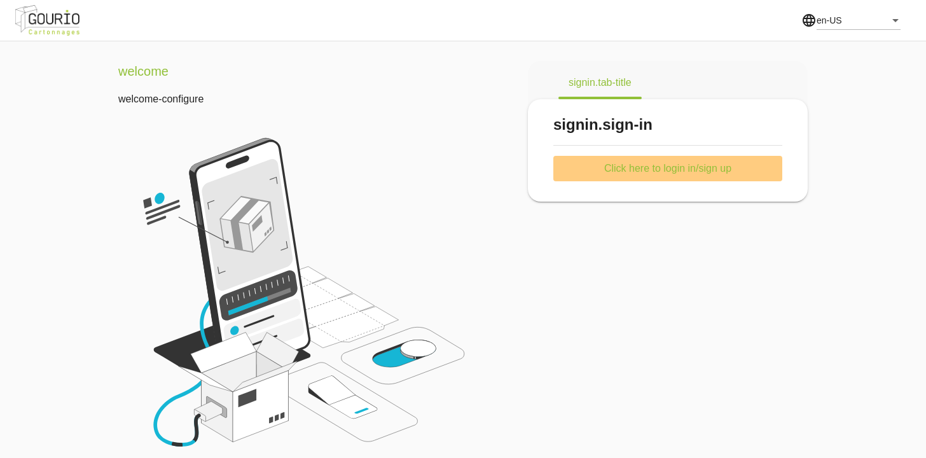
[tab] (600, 82)
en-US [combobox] (829, 20)
